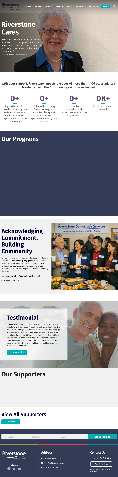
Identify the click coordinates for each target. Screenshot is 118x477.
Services (38, 6)
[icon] (9, 468)
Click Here (11, 421)
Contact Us (93, 6)
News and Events (64, 6)
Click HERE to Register (10, 280)
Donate (106, 7)
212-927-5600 (102, 457)
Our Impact (80, 6)
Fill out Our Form (101, 464)
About (29, 6)
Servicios (49, 6)
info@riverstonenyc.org (51, 458)
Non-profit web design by (98, 469)
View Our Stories (17, 352)
